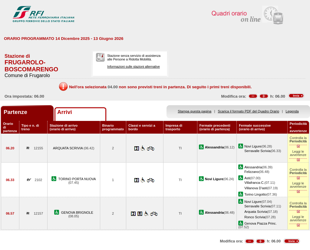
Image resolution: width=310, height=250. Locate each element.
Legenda (292, 111)
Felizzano (251, 172)
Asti (247, 178)
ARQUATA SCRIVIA (68, 148)
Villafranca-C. (254, 182)
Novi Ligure (252, 146)
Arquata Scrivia (255, 211)
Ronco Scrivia (254, 217)
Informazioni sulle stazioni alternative (133, 66)
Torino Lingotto (255, 194)
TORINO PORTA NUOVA (77, 179)
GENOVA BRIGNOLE (77, 212)
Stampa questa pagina (194, 111)
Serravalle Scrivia (257, 151)
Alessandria (253, 167)
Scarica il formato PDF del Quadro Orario (248, 111)
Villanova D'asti (255, 188)
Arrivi (64, 112)
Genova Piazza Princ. (260, 223)
